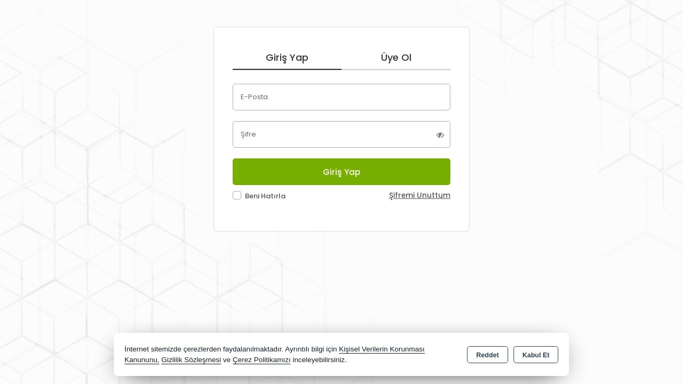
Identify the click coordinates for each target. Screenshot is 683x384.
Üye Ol (396, 57)
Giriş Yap (287, 57)
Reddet (487, 355)
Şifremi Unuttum (419, 195)
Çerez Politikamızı (262, 360)
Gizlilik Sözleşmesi (191, 360)
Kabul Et (536, 355)
